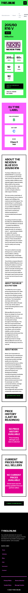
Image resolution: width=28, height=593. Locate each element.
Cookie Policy (7, 585)
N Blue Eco (20, 15)
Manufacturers (6, 15)
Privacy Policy (7, 580)
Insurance (4, 566)
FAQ (3, 562)
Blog (3, 558)
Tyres (3, 550)
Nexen (14, 15)
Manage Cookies (19, 585)
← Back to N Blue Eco (13, 503)
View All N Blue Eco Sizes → (12, 86)
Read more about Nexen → (13, 396)
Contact (4, 570)
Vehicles (4, 554)
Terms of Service (19, 580)
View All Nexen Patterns (11, 92)
